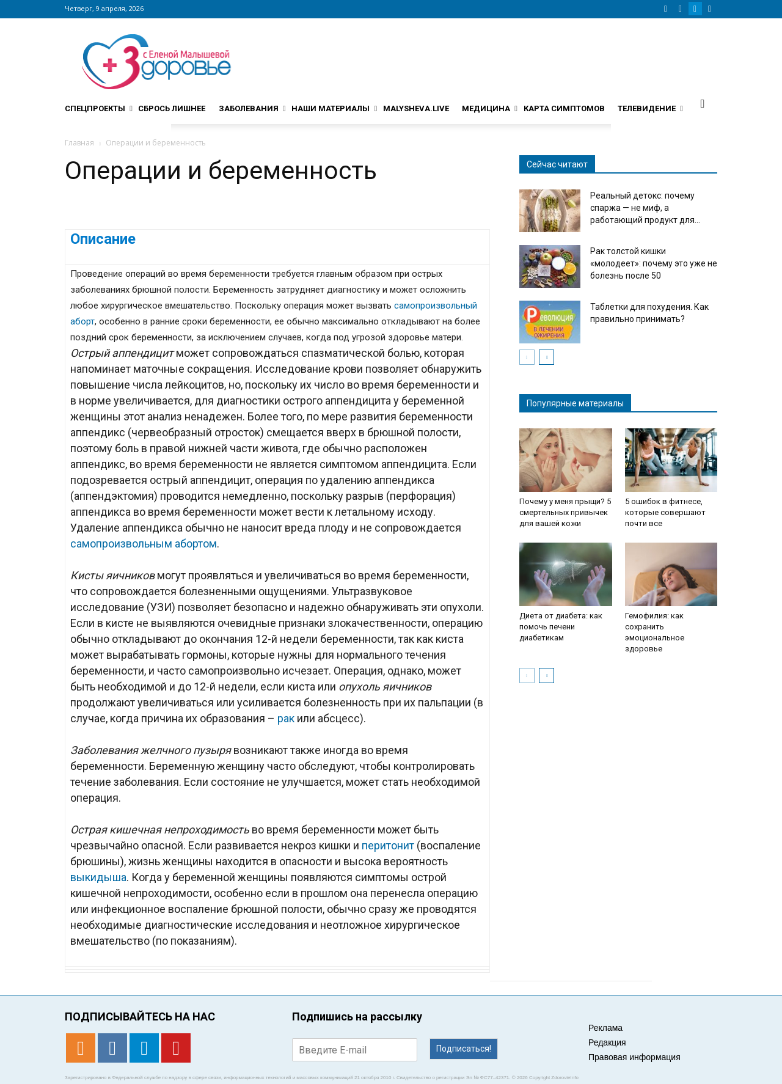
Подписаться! (463, 1048)
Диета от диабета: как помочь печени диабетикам (560, 626)
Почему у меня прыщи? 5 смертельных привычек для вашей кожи (565, 512)
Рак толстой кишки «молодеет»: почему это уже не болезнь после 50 (653, 263)
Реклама (605, 1028)
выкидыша (98, 877)
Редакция (607, 1042)
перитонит (388, 845)
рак (285, 718)
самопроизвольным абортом (143, 543)
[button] (702, 103)
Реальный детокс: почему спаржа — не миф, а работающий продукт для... (645, 208)
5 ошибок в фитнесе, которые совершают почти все (665, 512)
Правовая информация (634, 1057)
